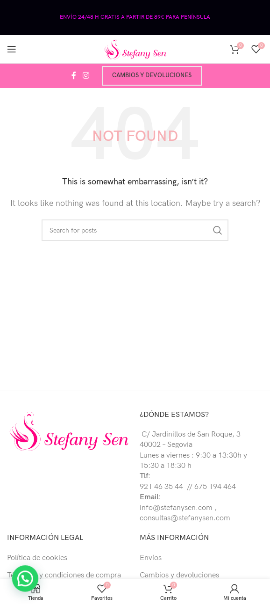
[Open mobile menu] (11, 49)
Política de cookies (37, 558)
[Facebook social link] (73, 75)
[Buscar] (135, 230)
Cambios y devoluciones (152, 75)
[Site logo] (135, 48)
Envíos (151, 558)
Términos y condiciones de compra (64, 575)
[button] (7, 585)
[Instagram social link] (85, 75)
